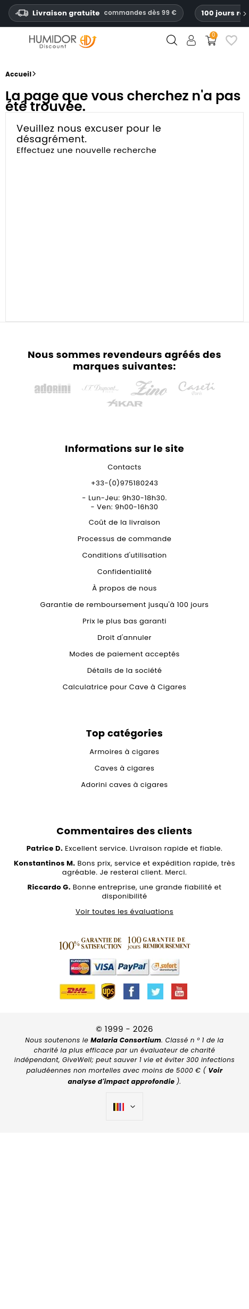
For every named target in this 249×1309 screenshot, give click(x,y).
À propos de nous (124, 588)
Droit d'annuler (124, 637)
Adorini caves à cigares (124, 785)
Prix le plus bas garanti (124, 621)
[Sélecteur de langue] (124, 1106)
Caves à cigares (125, 768)
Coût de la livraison (125, 522)
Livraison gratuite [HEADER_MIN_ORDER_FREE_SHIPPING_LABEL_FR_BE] (96, 13)
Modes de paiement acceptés (124, 654)
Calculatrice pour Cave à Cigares (125, 687)
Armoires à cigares (124, 752)
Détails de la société (124, 670)
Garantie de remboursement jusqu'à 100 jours (124, 605)
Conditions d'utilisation (124, 555)
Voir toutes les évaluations (124, 911)
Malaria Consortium (125, 1040)
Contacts (124, 467)
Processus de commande (125, 539)
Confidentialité (124, 572)
